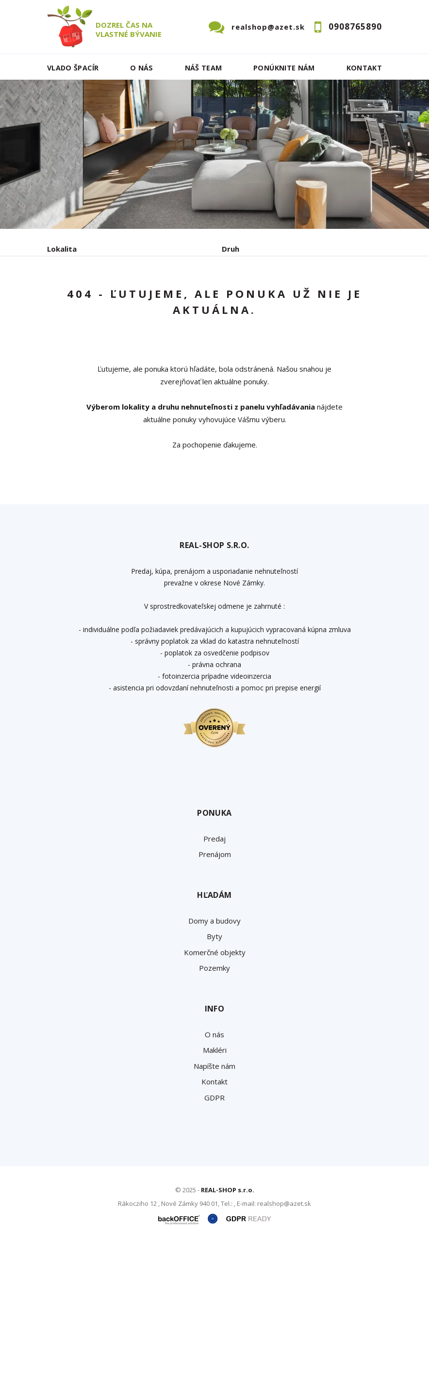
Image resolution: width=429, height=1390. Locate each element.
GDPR (214, 1240)
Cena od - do (245, 290)
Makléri (215, 1193)
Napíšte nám (214, 1209)
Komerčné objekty (215, 1095)
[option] (214, 154)
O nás (141, 67)
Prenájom (136, 341)
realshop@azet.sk (268, 27)
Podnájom (250, 341)
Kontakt (364, 67)
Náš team (203, 67)
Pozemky (214, 1111)
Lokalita (62, 249)
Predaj (77, 341)
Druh (230, 249)
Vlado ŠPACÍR (73, 67)
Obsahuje (64, 290)
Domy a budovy (214, 1063)
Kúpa (193, 341)
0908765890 (355, 26)
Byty (214, 1079)
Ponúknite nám (284, 67)
